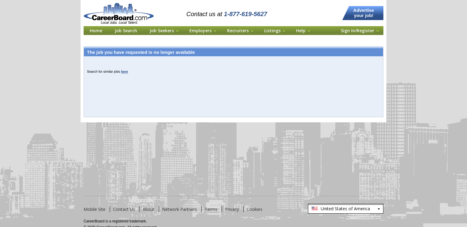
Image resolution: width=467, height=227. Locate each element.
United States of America (345, 209)
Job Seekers (162, 30)
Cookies (254, 209)
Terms (211, 209)
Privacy (232, 209)
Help (301, 30)
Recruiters (238, 30)
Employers (200, 30)
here (124, 71)
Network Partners (179, 209)
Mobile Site (95, 209)
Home (96, 30)
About (148, 209)
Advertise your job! (363, 13)
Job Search (126, 30)
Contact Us (124, 209)
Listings (272, 30)
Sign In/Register (357, 30)
